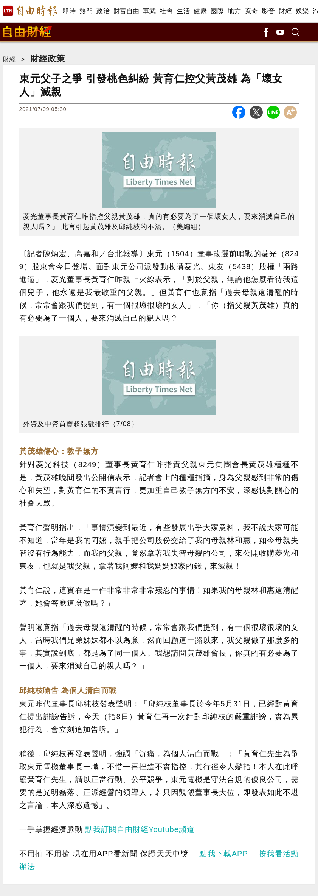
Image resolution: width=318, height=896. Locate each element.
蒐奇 (251, 11)
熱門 (86, 11)
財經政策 (47, 58)
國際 (217, 11)
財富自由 (126, 11)
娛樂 (302, 11)
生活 (183, 11)
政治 (103, 11)
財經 (285, 11)
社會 (166, 11)
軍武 (149, 11)
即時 (69, 11)
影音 (268, 11)
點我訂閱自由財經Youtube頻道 (140, 829)
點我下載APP (223, 853)
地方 (234, 11)
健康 (200, 11)
